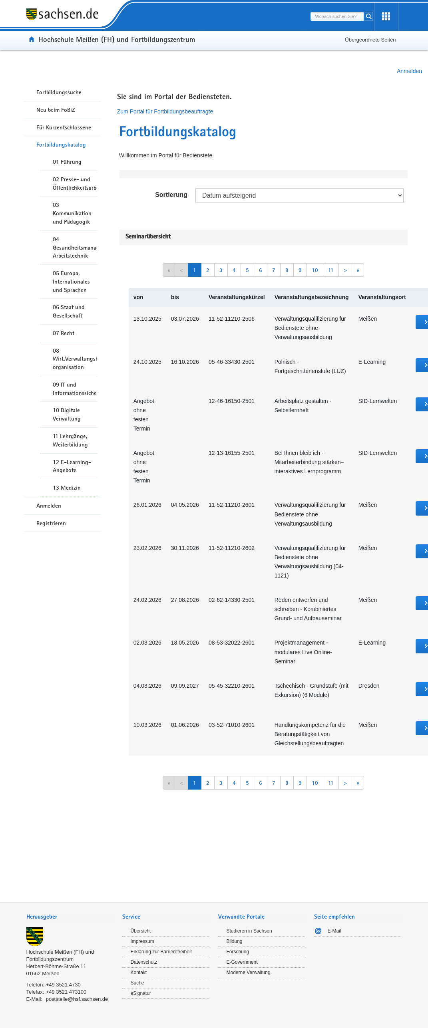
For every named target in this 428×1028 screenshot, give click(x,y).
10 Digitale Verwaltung (67, 414)
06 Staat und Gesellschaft (69, 311)
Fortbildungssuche (59, 92)
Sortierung (171, 194)
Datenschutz (144, 962)
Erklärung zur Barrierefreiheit (161, 952)
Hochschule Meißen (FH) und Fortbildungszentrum (116, 39)
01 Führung (67, 161)
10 (315, 270)
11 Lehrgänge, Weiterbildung (70, 440)
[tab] (70, 917)
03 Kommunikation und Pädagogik (72, 213)
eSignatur (141, 993)
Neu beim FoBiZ (55, 109)
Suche (137, 983)
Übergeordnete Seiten (370, 40)
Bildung (235, 941)
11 (331, 270)
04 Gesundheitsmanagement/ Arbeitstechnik (75, 248)
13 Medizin (67, 487)
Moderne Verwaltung (249, 972)
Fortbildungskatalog (61, 144)
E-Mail (334, 931)
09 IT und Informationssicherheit (75, 389)
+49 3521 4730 (63, 985)
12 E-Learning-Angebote (72, 466)
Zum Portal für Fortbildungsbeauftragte (165, 111)
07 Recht (63, 333)
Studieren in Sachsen (249, 931)
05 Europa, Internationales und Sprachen (71, 282)
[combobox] (337, 16)
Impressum (142, 941)
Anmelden (409, 71)
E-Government (242, 962)
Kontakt (139, 972)
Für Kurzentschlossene (63, 127)
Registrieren (51, 523)
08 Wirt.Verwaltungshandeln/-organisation (75, 359)
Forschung (238, 952)
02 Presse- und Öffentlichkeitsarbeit (75, 183)
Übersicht (141, 931)
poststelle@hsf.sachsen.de (77, 999)
